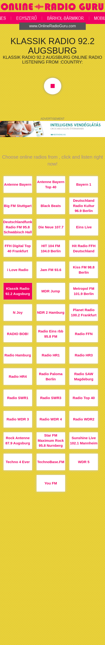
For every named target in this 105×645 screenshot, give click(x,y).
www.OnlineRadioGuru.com (52, 26)
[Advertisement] (52, 585)
